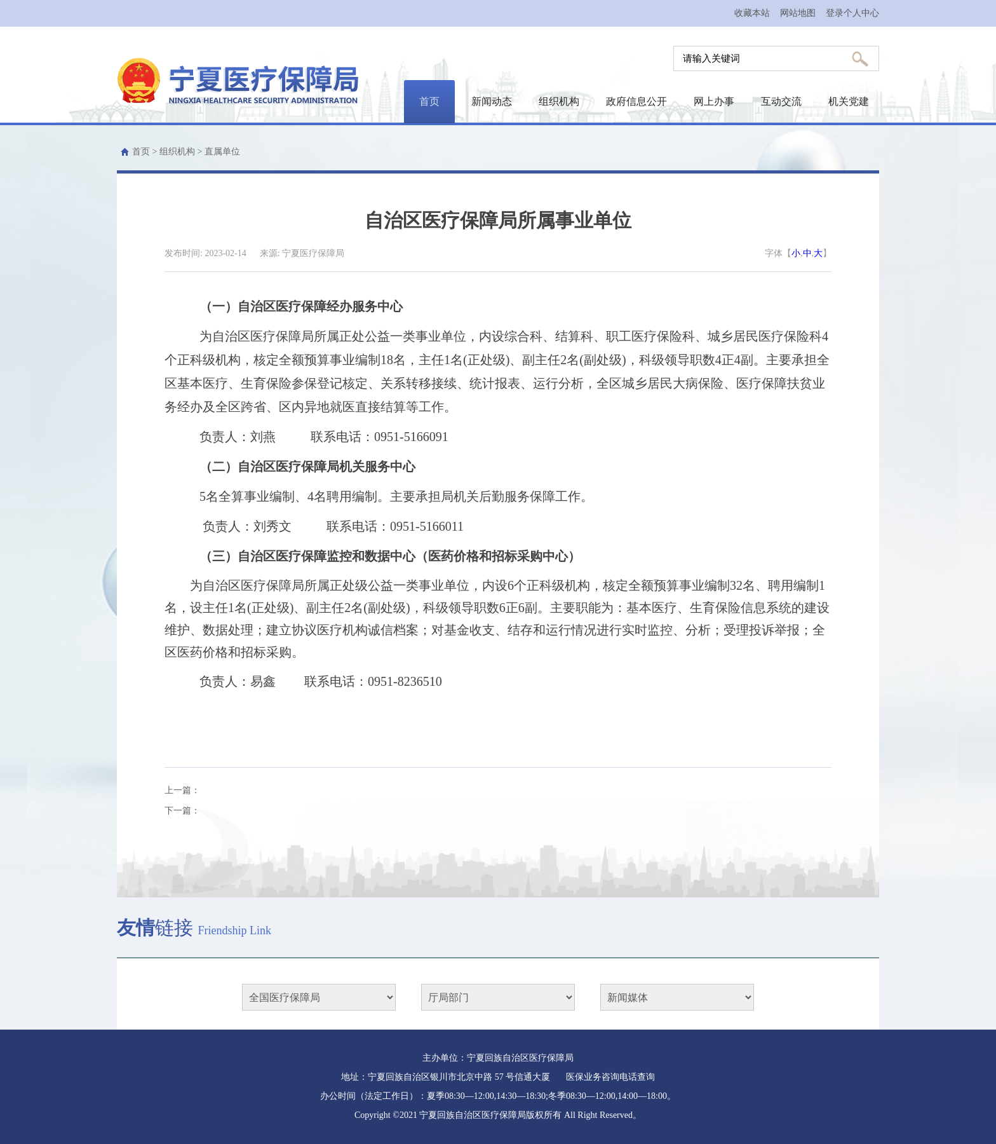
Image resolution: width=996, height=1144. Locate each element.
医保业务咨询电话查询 (610, 1077)
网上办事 (714, 101)
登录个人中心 (852, 13)
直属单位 (222, 151)
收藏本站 (752, 13)
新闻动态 (491, 101)
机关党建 (848, 101)
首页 (429, 101)
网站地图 (798, 13)
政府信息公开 (636, 101)
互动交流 (781, 101)
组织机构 (559, 101)
